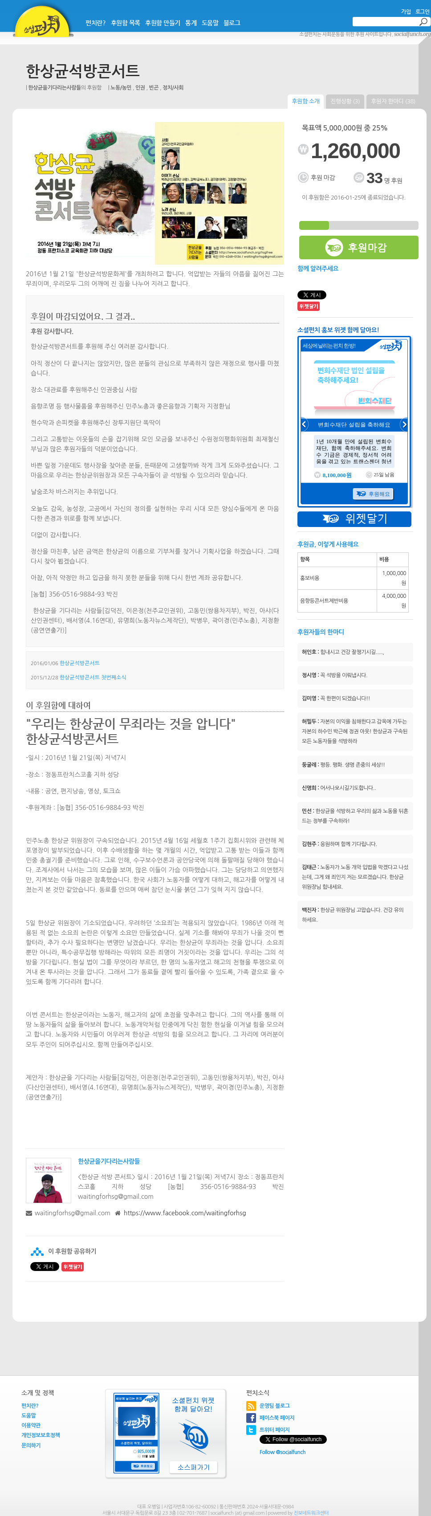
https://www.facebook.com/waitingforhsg (185, 1213)
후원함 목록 (125, 22)
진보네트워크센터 (311, 1513)
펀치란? (95, 22)
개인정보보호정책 (40, 1435)
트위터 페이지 (275, 1430)
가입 (406, 11)
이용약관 (31, 1425)
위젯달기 (354, 519)
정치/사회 (173, 87)
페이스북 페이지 (277, 1418)
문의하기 (31, 1445)
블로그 (232, 22)
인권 (140, 87)
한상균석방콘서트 (83, 71)
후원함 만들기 (162, 22)
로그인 (422, 11)
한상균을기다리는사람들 (54, 87)
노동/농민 (120, 87)
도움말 (210, 22)
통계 (190, 22)
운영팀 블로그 (275, 1406)
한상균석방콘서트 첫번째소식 (93, 677)
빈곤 (154, 87)
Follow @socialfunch (282, 1452)
